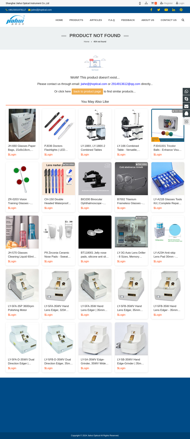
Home (86, 42)
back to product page (87, 91)
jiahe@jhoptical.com (41, 9)
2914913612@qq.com (125, 84)
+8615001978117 (17, 9)
